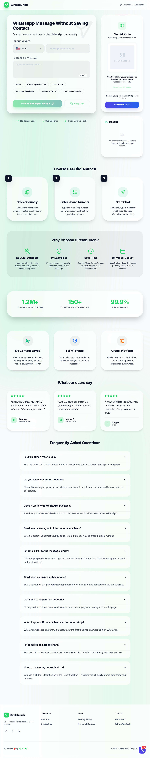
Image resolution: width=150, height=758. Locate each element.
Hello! (18, 84)
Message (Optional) (25, 58)
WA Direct (120, 719)
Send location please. (25, 91)
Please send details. (72, 91)
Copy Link (77, 103)
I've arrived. (58, 84)
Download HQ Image (122, 87)
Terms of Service (86, 724)
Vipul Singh (24, 749)
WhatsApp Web (123, 724)
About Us (45, 719)
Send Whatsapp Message (37, 103)
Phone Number (22, 41)
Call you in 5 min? (49, 91)
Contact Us (46, 724)
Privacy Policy (85, 719)
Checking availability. (36, 84)
